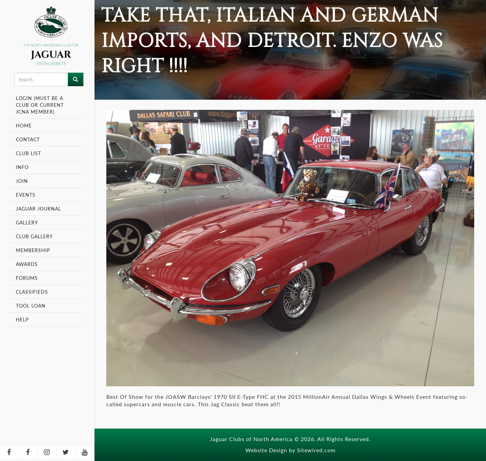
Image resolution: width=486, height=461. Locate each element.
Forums (27, 277)
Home (24, 125)
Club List (28, 153)
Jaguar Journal (38, 208)
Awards (27, 264)
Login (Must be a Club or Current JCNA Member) (40, 105)
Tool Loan (31, 305)
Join (22, 180)
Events (26, 194)
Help (22, 319)
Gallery (27, 222)
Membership (34, 250)
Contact (28, 139)
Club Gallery (34, 236)
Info (23, 167)
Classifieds (32, 291)
